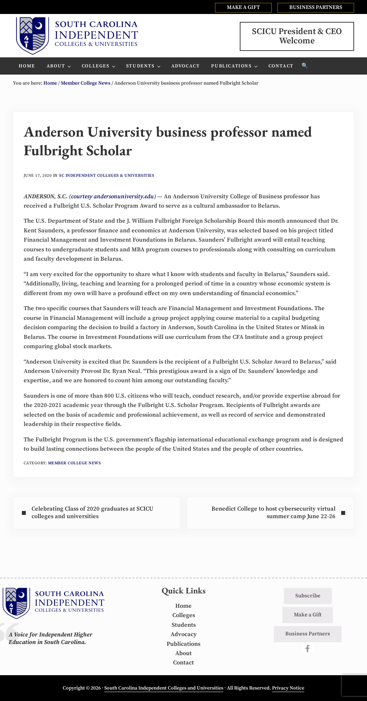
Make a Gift (307, 614)
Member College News (74, 463)
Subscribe (307, 595)
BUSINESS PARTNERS (315, 7)
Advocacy (184, 634)
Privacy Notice (288, 688)
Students (184, 625)
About (183, 653)
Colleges (183, 615)
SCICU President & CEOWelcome (297, 36)
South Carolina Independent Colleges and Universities (163, 688)
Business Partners (307, 633)
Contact (183, 663)
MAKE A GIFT (243, 7)
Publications (183, 644)
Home (183, 606)
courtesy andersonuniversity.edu (112, 196)
